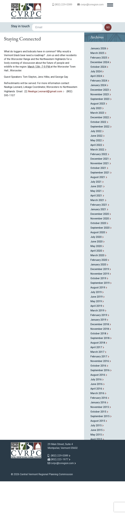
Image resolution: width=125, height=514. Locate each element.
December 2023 (99, 123)
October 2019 (98, 311)
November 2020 (99, 251)
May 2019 (96, 334)
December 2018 (99, 357)
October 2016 (98, 398)
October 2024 (98, 100)
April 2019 (96, 339)
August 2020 (97, 265)
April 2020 (96, 284)
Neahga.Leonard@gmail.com (45, 124)
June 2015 (96, 463)
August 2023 (97, 136)
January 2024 (98, 118)
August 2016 (97, 408)
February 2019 (98, 348)
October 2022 (98, 155)
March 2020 (97, 288)
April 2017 (96, 380)
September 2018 (99, 371)
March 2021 (97, 233)
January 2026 (98, 81)
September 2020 (99, 261)
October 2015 (98, 444)
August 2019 (97, 320)
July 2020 (96, 270)
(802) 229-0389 (63, 4)
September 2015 (99, 449)
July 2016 (96, 412)
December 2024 (99, 95)
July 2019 (96, 325)
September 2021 (99, 205)
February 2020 (98, 293)
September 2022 (99, 159)
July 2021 (96, 215)
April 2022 (96, 178)
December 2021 (99, 192)
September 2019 (99, 316)
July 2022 (96, 164)
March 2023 (97, 146)
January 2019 (98, 353)
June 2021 (96, 219)
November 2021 (99, 196)
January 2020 (98, 297)
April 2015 (96, 472)
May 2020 (96, 279)
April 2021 (96, 228)
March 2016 (97, 426)
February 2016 (98, 431)
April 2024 (96, 109)
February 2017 (98, 389)
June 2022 (96, 169)
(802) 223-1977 (58, 492)
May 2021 (96, 224)
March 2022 (97, 182)
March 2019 (97, 343)
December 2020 (99, 247)
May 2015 (96, 467)
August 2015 (97, 454)
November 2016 (99, 394)
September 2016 (99, 403)
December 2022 (99, 150)
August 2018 (97, 375)
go (108, 27)
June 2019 (96, 330)
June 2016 (96, 417)
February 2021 (98, 238)
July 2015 (96, 458)
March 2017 (97, 385)
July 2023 (96, 141)
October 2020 (98, 256)
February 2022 (98, 187)
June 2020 (96, 274)
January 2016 (98, 435)
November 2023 (99, 127)
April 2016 (96, 421)
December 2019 (99, 302)
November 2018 (99, 362)
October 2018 (98, 366)
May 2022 (96, 173)
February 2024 (98, 113)
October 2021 (98, 201)
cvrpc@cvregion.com (92, 4)
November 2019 (99, 307)
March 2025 (97, 86)
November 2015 (99, 440)
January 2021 (98, 242)
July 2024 (96, 104)
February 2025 (98, 90)
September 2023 (99, 132)
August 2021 (97, 210)
